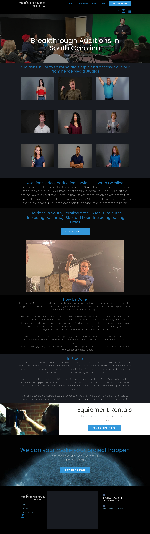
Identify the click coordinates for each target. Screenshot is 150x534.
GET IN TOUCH (75, 470)
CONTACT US (120, 4)
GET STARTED (75, 231)
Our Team (83, 4)
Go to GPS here (104, 428)
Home (71, 4)
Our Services (98, 4)
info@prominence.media (110, 11)
